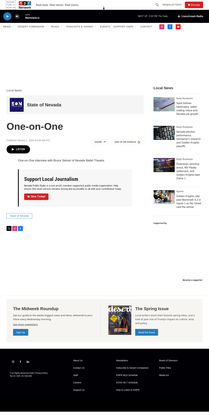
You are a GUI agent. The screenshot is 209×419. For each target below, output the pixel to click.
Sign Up (20, 339)
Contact (146, 34)
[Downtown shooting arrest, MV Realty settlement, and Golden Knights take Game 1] (164, 172)
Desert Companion (31, 34)
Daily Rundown (184, 105)
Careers (77, 390)
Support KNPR (123, 34)
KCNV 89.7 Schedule (127, 390)
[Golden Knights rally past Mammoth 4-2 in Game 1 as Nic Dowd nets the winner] (164, 205)
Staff (75, 382)
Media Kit (164, 382)
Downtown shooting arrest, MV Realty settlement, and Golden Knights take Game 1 (188, 178)
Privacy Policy (41, 380)
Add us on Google (127, 149)
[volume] (17, 23)
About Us (78, 368)
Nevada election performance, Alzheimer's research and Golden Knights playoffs (188, 146)
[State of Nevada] (17, 112)
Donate (197, 8)
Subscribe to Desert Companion (132, 375)
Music (55, 34)
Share (100, 149)
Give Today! (36, 203)
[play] (7, 24)
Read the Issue (146, 339)
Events (105, 34)
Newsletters (173, 8)
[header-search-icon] (158, 8)
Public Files (165, 375)
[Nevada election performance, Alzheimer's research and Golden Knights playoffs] (164, 140)
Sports (180, 198)
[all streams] (190, 23)
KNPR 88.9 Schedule (127, 382)
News (7, 34)
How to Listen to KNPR (127, 397)
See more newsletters (25, 331)
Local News (14, 97)
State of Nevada (44, 112)
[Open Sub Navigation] (13, 34)
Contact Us (78, 375)
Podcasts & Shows (79, 34)
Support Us (79, 397)
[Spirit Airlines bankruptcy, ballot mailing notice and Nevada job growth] (164, 112)
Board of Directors (168, 368)
